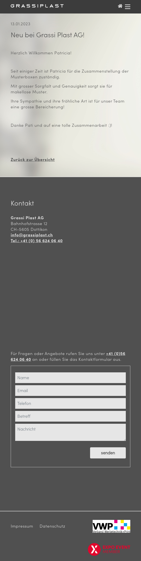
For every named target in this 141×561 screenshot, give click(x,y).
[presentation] (43, 477)
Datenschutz (52, 526)
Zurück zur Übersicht (33, 159)
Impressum (22, 526)
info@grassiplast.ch (32, 234)
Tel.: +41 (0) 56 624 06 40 (37, 240)
